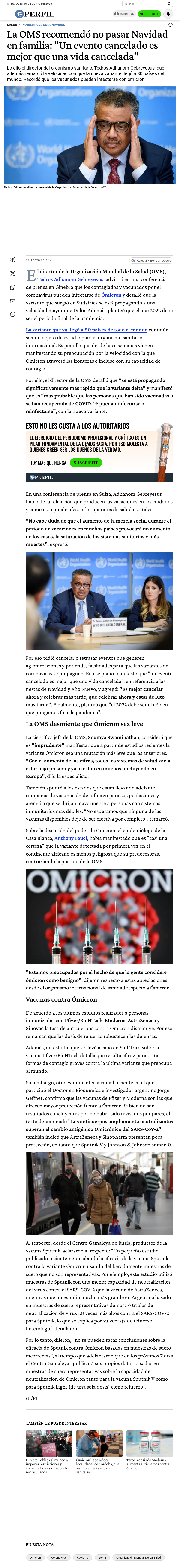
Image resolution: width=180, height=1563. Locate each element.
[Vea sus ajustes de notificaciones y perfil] (168, 14)
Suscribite (149, 14)
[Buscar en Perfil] (169, 4)
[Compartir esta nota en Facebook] (13, 259)
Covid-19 (82, 1557)
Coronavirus (59, 1557)
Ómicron (35, 1557)
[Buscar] (146, 4)
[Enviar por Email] (13, 301)
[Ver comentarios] (169, 26)
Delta (102, 1557)
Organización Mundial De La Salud (138, 1557)
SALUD (12, 25)
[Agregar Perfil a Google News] (151, 260)
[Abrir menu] (10, 14)
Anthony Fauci (70, 838)
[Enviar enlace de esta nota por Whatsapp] (13, 287)
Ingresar (127, 14)
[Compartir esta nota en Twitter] (13, 273)
